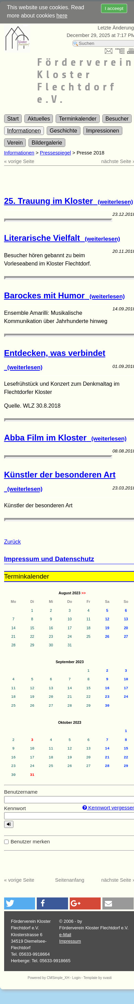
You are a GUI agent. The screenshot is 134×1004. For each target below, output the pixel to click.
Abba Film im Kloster (65, 437)
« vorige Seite (19, 161)
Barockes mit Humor (64, 295)
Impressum (70, 941)
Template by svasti (97, 978)
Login (76, 978)
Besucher (117, 119)
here (61, 15)
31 (32, 774)
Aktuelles (38, 119)
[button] (19, 903)
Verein (15, 143)
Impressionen (102, 131)
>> (83, 593)
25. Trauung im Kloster (68, 201)
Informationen (24, 131)
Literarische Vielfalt (62, 238)
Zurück (12, 542)
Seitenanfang (69, 880)
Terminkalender (77, 119)
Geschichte (63, 131)
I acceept (114, 8)
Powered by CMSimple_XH (48, 978)
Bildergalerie (47, 143)
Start (13, 119)
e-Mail (65, 934)
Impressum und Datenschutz (49, 558)
